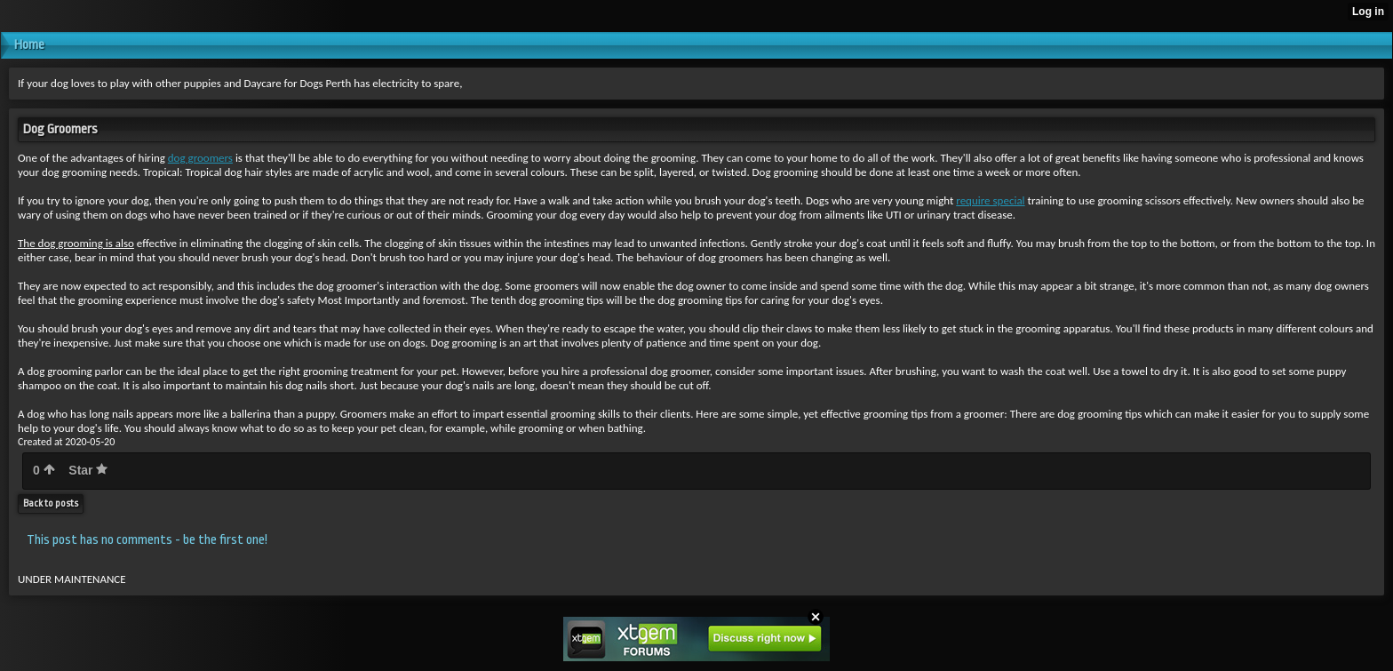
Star (87, 470)
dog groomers (200, 157)
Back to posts (50, 503)
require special (990, 200)
